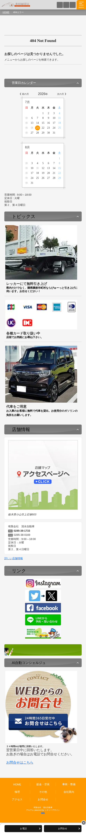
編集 (43, 813)
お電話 (22, 828)
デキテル (30, 810)
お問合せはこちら (19, 762)
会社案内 (69, 791)
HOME (6, 12)
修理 (17, 791)
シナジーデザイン (52, 810)
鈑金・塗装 (43, 784)
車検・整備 (68, 784)
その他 (43, 791)
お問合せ (43, 799)
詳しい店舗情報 (13, 558)
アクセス (17, 799)
